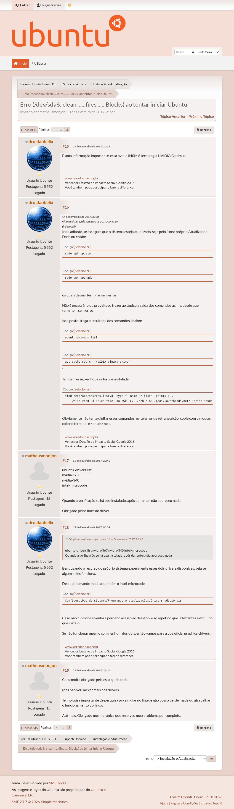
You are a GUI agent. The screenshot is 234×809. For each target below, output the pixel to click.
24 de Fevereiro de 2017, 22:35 (91, 670)
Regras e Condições (184, 803)
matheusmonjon (41, 455)
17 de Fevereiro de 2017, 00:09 (91, 527)
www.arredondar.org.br (81, 178)
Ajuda (164, 803)
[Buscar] (193, 52)
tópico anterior (173, 116)
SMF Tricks (57, 783)
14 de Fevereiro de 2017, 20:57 (91, 146)
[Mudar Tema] (70, 5)
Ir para (148, 758)
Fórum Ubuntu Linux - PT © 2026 (196, 797)
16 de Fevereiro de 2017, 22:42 (91, 460)
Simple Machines (54, 801)
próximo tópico (201, 116)
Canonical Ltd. (23, 795)
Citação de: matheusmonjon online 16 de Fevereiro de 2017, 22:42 (106, 539)
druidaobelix (41, 141)
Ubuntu (97, 789)
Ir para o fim (28, 129)
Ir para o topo (29, 727)
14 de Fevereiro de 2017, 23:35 (80, 216)
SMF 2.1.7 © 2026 (26, 801)
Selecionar (82, 247)
